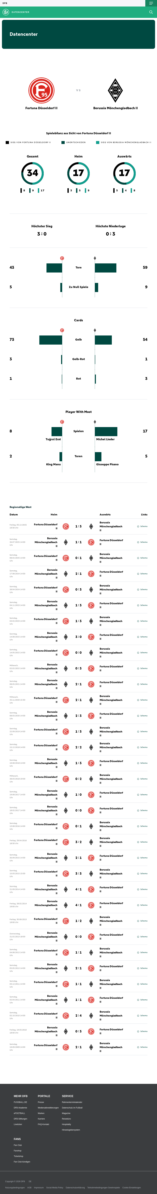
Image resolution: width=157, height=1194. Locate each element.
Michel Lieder (105, 439)
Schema (142, 526)
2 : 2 (78, 747)
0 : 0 (78, 652)
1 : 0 (78, 794)
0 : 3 (78, 589)
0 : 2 (78, 779)
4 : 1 (78, 889)
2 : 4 (78, 1015)
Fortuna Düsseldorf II (45, 526)
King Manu (53, 464)
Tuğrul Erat (53, 439)
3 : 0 (78, 637)
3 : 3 (78, 873)
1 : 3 (78, 526)
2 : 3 (78, 715)
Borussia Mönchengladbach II (111, 526)
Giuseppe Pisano (107, 464)
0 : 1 (78, 558)
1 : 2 (78, 921)
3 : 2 (78, 842)
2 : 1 (78, 573)
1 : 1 (78, 542)
